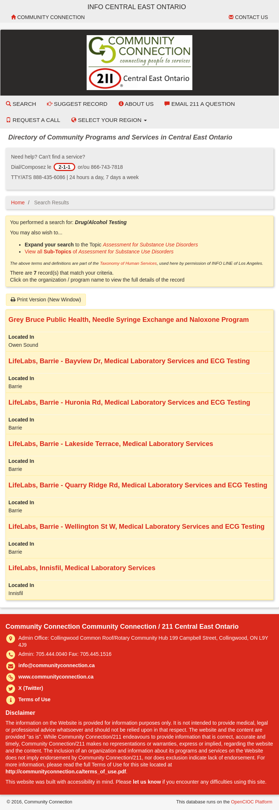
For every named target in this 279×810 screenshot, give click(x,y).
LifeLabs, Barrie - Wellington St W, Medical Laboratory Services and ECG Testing (136, 526)
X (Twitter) (30, 688)
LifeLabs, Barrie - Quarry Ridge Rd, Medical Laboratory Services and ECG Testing (137, 485)
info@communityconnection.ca (56, 665)
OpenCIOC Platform (251, 802)
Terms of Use (34, 699)
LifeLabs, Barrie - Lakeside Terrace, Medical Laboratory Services (110, 443)
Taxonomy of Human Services (128, 263)
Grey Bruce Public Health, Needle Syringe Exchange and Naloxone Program (128, 319)
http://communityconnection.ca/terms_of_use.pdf (66, 771)
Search (21, 104)
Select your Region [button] (109, 120)
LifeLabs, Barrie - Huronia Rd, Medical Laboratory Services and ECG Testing (129, 402)
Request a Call (33, 120)
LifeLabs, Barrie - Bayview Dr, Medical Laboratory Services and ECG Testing (129, 361)
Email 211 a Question (199, 104)
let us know (147, 782)
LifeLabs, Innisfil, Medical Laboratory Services (81, 568)
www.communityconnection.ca (56, 677)
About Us (136, 104)
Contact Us (248, 17)
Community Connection (48, 17)
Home (18, 202)
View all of (99, 251)
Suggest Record (77, 104)
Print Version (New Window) (46, 299)
